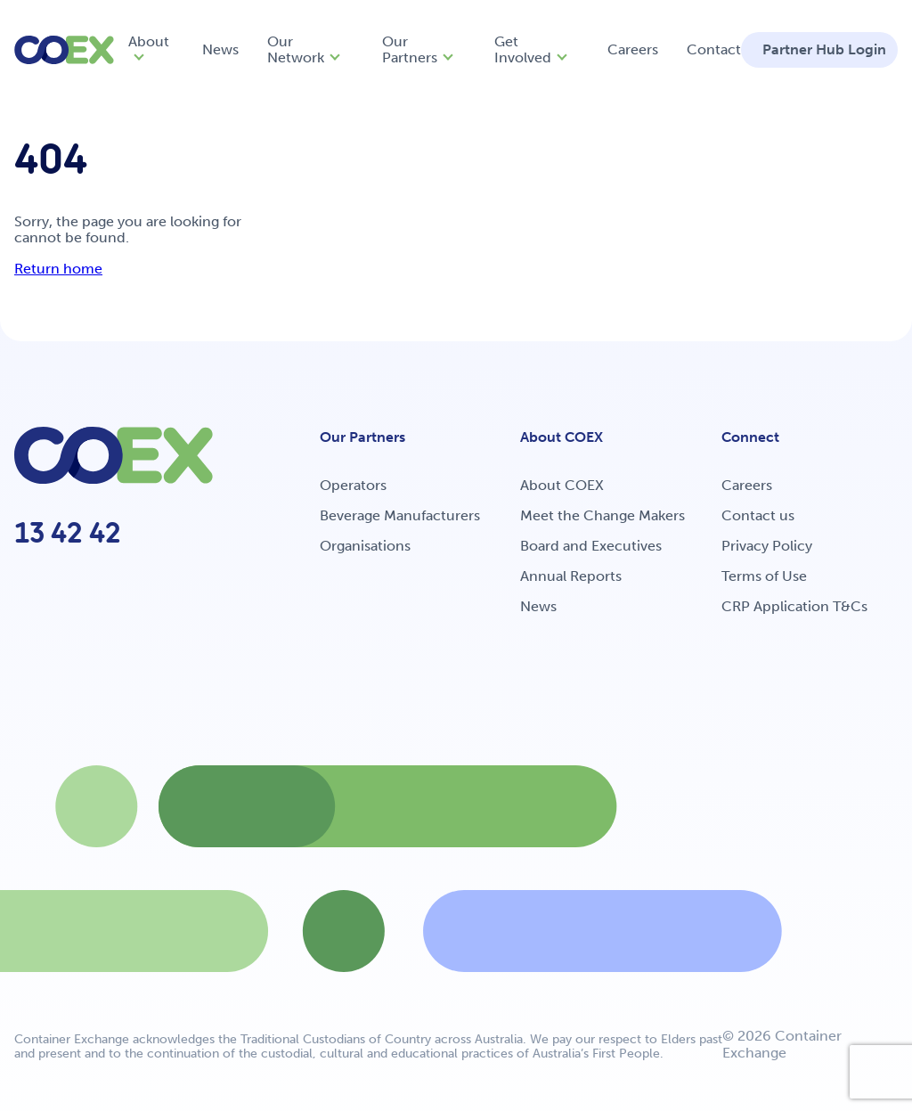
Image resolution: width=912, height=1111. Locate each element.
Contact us (757, 515)
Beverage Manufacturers (400, 515)
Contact (714, 49)
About (148, 41)
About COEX (562, 485)
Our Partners (409, 49)
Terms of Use (764, 576)
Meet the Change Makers (602, 515)
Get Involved (522, 49)
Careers (632, 49)
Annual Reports (571, 576)
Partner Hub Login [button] (824, 49)
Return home (58, 268)
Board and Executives (591, 545)
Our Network (295, 49)
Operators (353, 485)
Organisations (365, 545)
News (220, 49)
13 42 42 (67, 533)
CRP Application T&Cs (794, 606)
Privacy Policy (766, 545)
